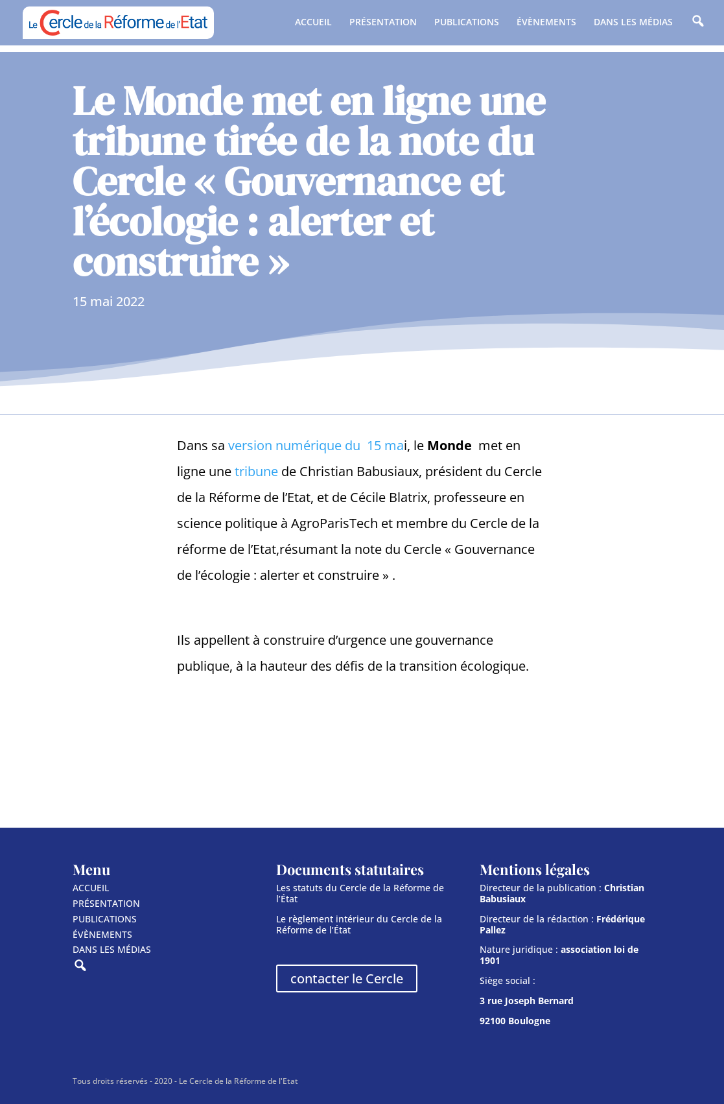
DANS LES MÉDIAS (633, 23)
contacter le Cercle (346, 978)
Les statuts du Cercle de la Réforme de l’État (360, 893)
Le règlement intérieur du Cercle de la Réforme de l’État (359, 924)
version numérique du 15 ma (316, 445)
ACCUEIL (313, 23)
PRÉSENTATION (383, 23)
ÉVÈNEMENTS (546, 23)
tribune (256, 471)
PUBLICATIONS (466, 23)
